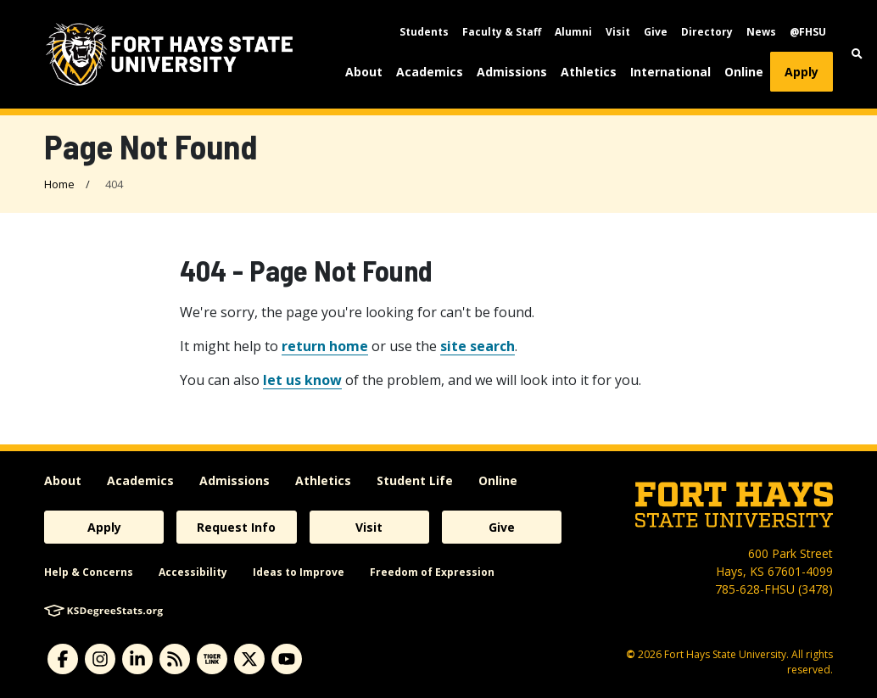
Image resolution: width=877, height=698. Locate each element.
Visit (618, 32)
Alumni (573, 32)
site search (477, 346)
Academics (429, 72)
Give (656, 32)
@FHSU (808, 32)
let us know (302, 380)
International (670, 72)
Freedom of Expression (432, 572)
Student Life (415, 480)
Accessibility (193, 572)
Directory (707, 32)
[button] (857, 54)
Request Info (236, 527)
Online (743, 72)
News (761, 32)
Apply (801, 72)
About (364, 72)
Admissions (512, 72)
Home (59, 184)
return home (325, 346)
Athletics (589, 72)
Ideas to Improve (298, 572)
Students (424, 32)
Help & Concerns (88, 572)
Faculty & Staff (501, 32)
